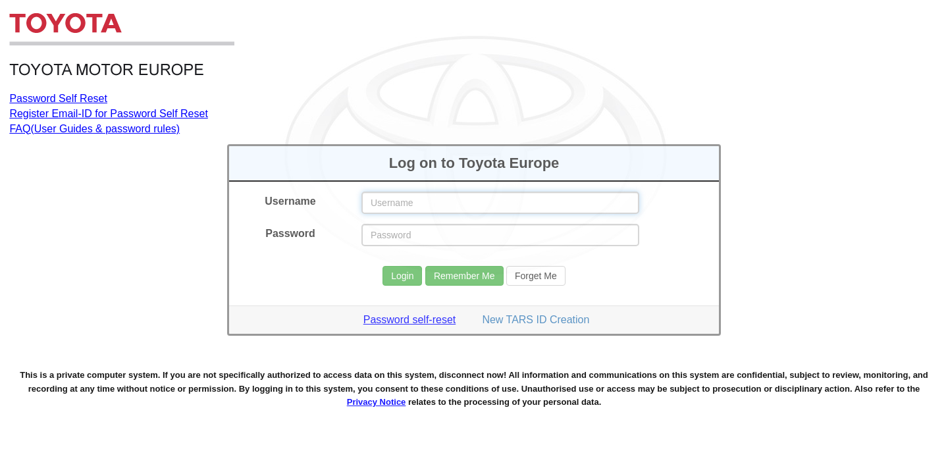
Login (402, 276)
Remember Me (464, 276)
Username (290, 201)
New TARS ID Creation (535, 319)
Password (290, 233)
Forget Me (536, 276)
